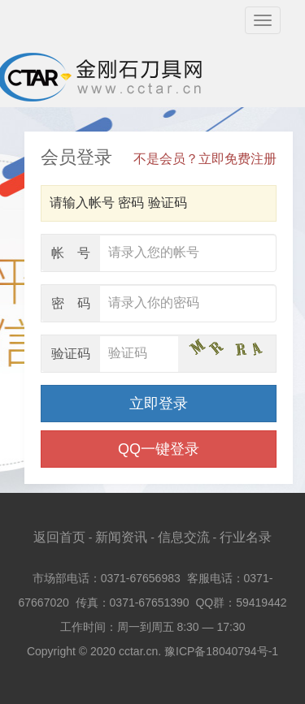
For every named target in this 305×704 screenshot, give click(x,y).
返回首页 (59, 537)
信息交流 (184, 537)
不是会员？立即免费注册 (205, 159)
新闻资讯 (121, 537)
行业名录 (246, 537)
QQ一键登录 (158, 449)
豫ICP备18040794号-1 (221, 651)
